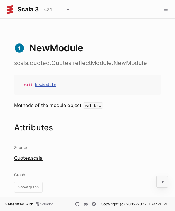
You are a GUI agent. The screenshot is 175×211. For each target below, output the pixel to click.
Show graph (28, 187)
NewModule (45, 84)
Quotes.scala (28, 158)
